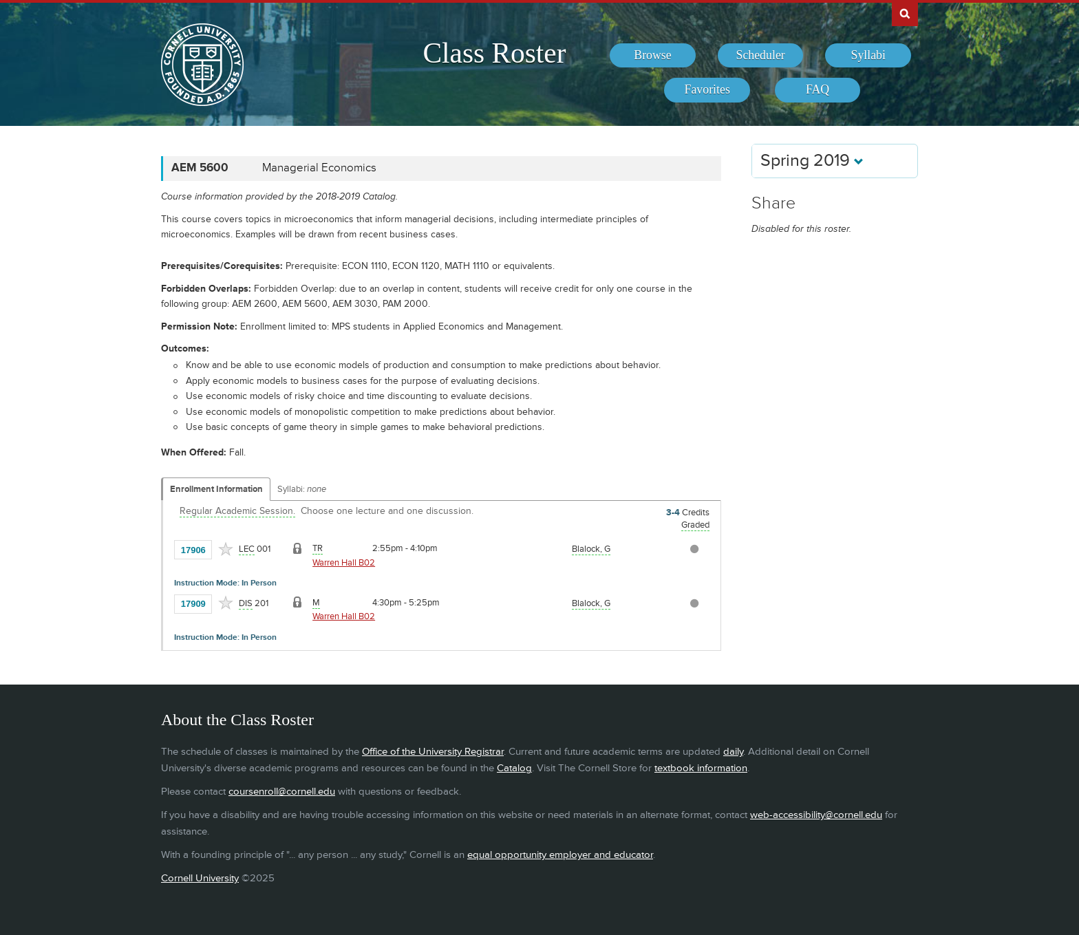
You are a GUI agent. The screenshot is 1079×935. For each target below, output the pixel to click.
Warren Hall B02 (343, 562)
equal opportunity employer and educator (560, 854)
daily (733, 751)
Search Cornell (905, 13)
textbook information (700, 768)
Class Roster (494, 53)
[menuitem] (653, 55)
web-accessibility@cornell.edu (816, 814)
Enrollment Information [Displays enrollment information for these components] (216, 489)
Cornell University (200, 878)
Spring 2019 (812, 160)
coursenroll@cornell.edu (281, 791)
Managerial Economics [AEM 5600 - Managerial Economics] (319, 168)
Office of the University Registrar (433, 751)
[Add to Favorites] (225, 549)
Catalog (514, 768)
